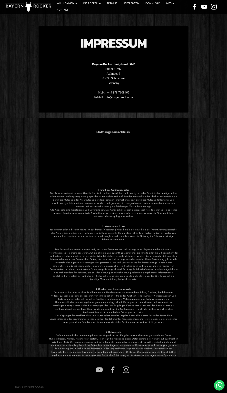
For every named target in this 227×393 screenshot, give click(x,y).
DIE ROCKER (90, 3)
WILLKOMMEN (65, 3)
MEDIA (170, 3)
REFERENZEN (131, 3)
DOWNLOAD (152, 3)
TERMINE (112, 3)
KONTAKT (62, 10)
